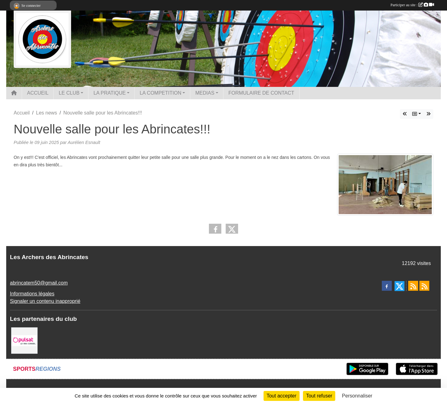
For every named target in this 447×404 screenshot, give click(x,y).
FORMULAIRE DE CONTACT (261, 93)
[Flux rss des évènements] (424, 286)
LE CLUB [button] (69, 93)
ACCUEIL (37, 93)
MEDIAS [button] (204, 93)
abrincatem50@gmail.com (39, 282)
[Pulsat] (24, 340)
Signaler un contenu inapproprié (45, 301)
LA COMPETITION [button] (160, 93)
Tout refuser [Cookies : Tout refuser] (319, 395)
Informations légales (32, 293)
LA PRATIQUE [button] (109, 93)
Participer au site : (412, 5)
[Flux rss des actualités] (413, 286)
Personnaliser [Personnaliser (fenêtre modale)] (357, 395)
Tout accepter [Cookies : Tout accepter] (281, 395)
